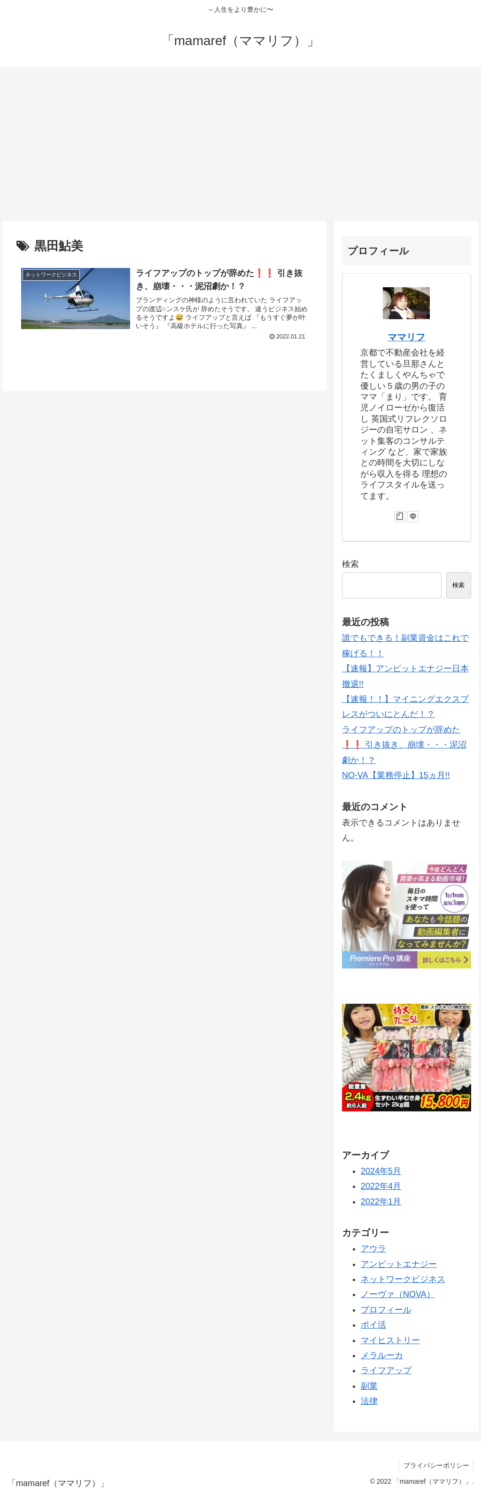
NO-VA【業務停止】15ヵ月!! (396, 775)
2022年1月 (381, 1201)
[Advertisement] (240, 144)
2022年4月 (381, 1186)
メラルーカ (382, 1355)
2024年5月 (381, 1171)
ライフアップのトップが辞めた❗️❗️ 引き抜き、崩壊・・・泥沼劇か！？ (404, 745)
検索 (350, 564)
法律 (369, 1401)
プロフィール (386, 1309)
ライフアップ (386, 1370)
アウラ (373, 1248)
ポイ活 (373, 1325)
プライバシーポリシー (435, 1465)
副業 (369, 1386)
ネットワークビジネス (403, 1279)
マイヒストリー (390, 1340)
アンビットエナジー (399, 1264)
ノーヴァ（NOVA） (398, 1294)
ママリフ (406, 337)
